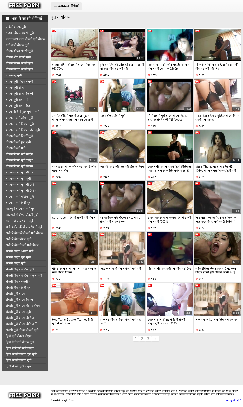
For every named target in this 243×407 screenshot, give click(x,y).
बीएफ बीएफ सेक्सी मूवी (19, 69)
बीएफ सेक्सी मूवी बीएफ (19, 172)
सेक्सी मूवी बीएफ (15, 294)
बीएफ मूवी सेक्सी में (17, 100)
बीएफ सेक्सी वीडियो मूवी (20, 197)
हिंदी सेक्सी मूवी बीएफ (18, 366)
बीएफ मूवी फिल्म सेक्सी (19, 81)
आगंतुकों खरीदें (233, 400)
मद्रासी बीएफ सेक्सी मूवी (20, 221)
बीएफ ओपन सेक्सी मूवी (19, 51)
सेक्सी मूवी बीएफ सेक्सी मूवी (22, 330)
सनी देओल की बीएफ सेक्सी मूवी (24, 227)
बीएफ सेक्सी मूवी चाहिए (19, 160)
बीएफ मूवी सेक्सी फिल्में (19, 93)
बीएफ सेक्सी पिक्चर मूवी (20, 124)
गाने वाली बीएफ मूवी (17, 45)
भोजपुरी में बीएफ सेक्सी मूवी (22, 215)
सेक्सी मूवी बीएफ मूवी (18, 312)
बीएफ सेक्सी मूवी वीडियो (20, 184)
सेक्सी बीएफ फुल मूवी (18, 257)
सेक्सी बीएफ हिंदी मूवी (18, 287)
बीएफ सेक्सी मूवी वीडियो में (21, 190)
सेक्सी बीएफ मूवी (15, 263)
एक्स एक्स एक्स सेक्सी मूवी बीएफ (25, 39)
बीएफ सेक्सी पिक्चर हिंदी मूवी (23, 130)
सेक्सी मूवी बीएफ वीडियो (20, 318)
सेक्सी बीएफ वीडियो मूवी (20, 269)
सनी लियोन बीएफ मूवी (18, 239)
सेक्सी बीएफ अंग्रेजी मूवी (19, 251)
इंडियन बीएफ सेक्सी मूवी (20, 33)
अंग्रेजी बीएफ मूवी (16, 27)
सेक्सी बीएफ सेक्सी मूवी (19, 281)
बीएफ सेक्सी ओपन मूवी (19, 118)
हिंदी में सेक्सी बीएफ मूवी (20, 342)
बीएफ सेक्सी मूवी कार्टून (19, 154)
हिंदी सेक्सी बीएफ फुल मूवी (21, 354)
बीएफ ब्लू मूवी (14, 75)
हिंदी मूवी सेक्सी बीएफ (18, 336)
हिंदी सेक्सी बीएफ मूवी (18, 360)
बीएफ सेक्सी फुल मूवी (18, 142)
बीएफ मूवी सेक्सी (15, 87)
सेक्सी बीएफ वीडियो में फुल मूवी (24, 275)
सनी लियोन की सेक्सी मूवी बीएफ (24, 233)
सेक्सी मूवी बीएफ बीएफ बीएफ (23, 306)
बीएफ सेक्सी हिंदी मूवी (18, 203)
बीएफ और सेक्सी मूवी (18, 57)
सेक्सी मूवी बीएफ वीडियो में (21, 324)
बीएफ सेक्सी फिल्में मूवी (19, 136)
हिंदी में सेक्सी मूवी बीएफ (20, 348)
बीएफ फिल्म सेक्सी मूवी (19, 63)
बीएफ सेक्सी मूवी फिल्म (19, 166)
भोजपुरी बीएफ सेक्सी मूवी (20, 209)
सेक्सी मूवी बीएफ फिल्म (19, 300)
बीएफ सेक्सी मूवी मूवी (18, 178)
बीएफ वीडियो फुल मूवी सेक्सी (22, 112)
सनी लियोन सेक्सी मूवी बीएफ (22, 245)
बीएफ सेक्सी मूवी (15, 148)
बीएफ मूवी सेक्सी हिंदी (18, 106)
